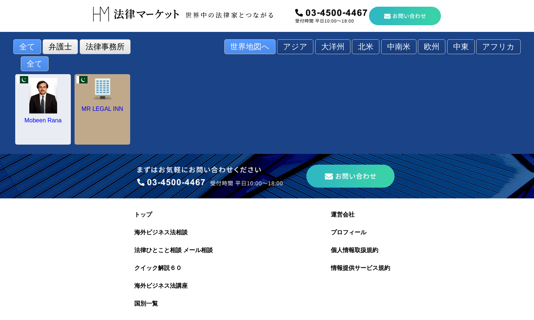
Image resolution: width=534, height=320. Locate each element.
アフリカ (498, 46)
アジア (295, 46)
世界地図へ (250, 46)
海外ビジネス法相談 (161, 232)
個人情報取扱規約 (354, 250)
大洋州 (333, 46)
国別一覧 (146, 303)
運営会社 (343, 214)
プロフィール (348, 232)
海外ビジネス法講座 (161, 286)
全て (27, 46)
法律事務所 (105, 46)
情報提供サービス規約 (360, 268)
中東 (461, 46)
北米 (365, 46)
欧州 (431, 46)
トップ (143, 214)
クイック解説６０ (158, 268)
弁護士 (60, 46)
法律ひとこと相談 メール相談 (173, 250)
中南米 (399, 46)
